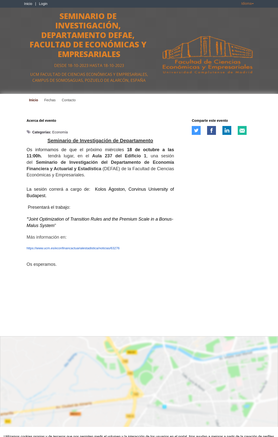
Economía (60, 132)
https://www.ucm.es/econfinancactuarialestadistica (62, 248)
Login (43, 4)
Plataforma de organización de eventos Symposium (141, 432)
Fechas (50, 100)
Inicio (28, 4)
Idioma (247, 3)
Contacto (69, 100)
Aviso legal (11, 432)
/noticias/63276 (109, 248)
